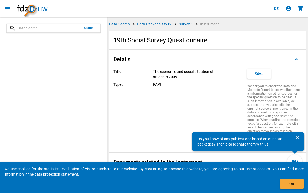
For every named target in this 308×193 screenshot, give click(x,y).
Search (89, 28)
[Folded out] (296, 59)
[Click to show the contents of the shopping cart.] (300, 8)
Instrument (211, 24)
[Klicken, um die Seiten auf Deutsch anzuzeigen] (276, 8)
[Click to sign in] (288, 8)
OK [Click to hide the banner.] (291, 184)
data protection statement (56, 174)
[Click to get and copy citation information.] (259, 74)
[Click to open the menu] (7, 8)
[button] (207, 59)
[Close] (297, 137)
